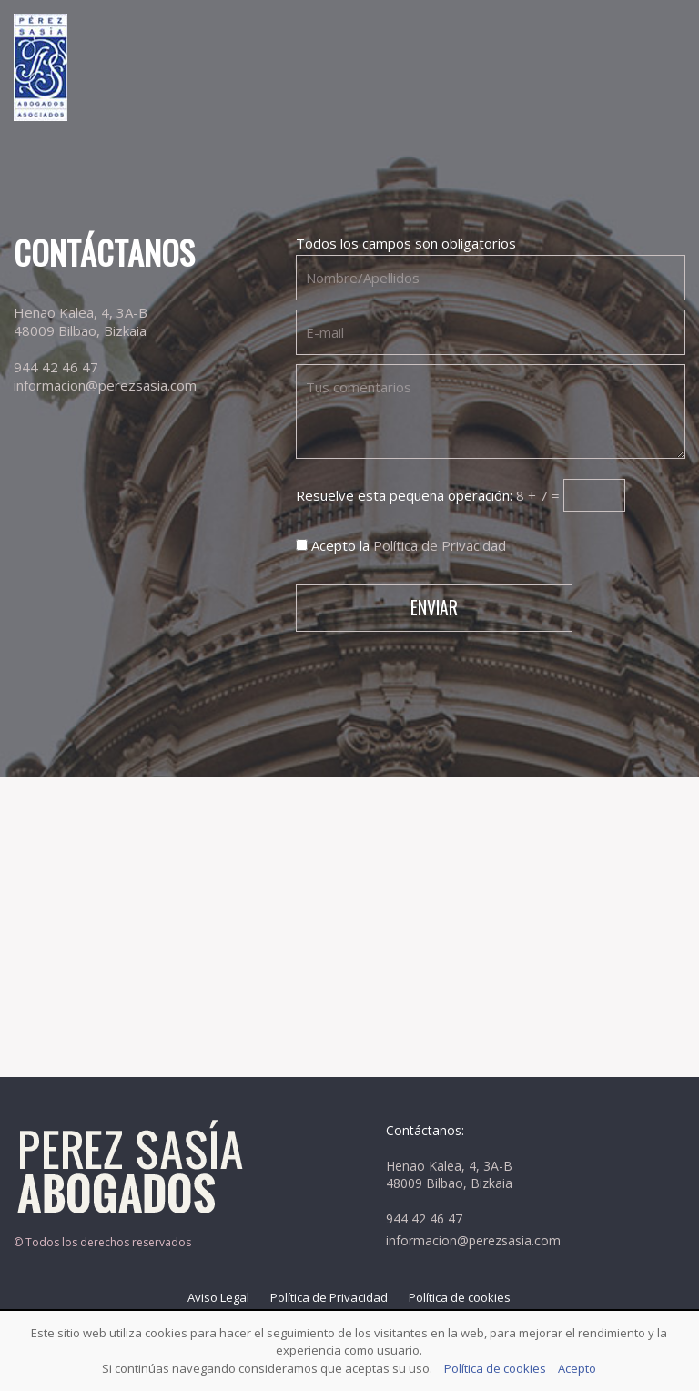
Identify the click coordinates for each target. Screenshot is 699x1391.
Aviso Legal (218, 1297)
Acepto (577, 1368)
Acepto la (401, 545)
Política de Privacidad (439, 545)
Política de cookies (460, 1297)
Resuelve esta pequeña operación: (460, 495)
